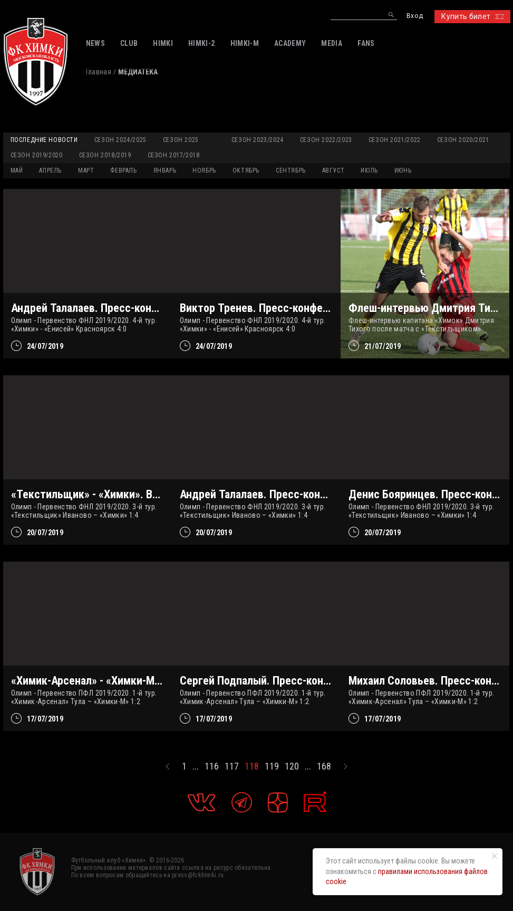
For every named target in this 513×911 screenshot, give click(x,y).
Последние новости (44, 140)
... (195, 766)
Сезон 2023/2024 (257, 140)
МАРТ (86, 170)
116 (212, 766)
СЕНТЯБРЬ (291, 170)
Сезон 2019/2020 (37, 155)
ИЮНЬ (402, 170)
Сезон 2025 (181, 140)
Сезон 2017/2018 (174, 155)
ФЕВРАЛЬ (123, 170)
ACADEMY (290, 43)
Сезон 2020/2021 (463, 140)
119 (272, 766)
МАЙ (17, 170)
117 (232, 766)
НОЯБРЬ (204, 170)
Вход (414, 16)
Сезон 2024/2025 (120, 140)
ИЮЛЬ (369, 170)
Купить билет (472, 16)
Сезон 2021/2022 (395, 140)
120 (292, 766)
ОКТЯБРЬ (246, 170)
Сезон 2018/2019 (105, 155)
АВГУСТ (333, 170)
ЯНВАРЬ (165, 170)
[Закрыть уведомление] (494, 856)
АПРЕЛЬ (50, 170)
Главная (98, 72)
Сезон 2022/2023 (326, 140)
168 (324, 766)
